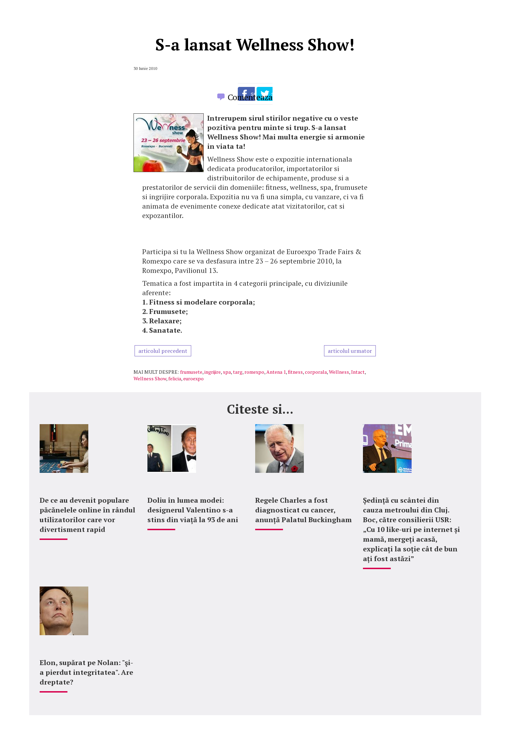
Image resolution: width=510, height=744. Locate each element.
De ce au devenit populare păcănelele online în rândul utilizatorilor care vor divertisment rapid (87, 514)
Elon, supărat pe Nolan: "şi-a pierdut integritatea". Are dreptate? (86, 672)
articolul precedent (162, 351)
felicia (174, 378)
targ (237, 372)
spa (227, 372)
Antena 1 (276, 372)
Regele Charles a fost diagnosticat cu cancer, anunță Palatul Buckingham (303, 509)
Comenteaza (250, 97)
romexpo (254, 372)
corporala (316, 372)
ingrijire (212, 372)
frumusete (191, 372)
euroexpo (193, 378)
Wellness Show (149, 378)
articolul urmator (350, 351)
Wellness (339, 372)
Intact (358, 372)
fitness (295, 372)
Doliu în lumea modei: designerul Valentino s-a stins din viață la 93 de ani (192, 509)
